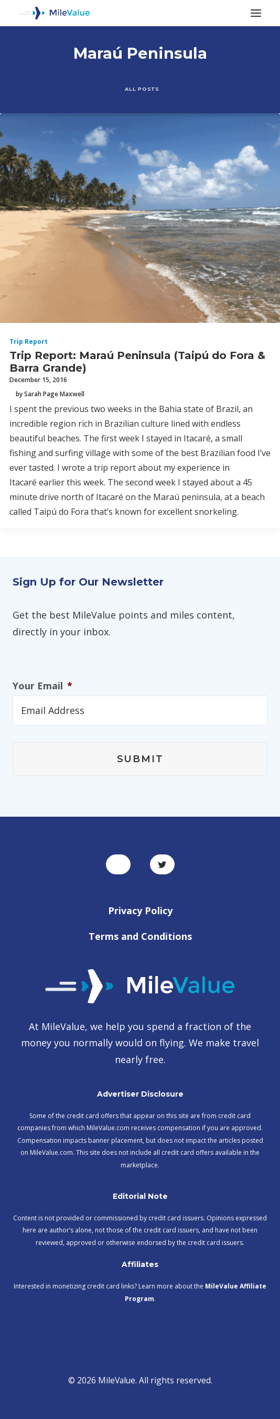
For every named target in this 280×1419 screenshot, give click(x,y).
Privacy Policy (140, 910)
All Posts (142, 88)
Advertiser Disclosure (140, 1094)
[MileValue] (54, 13)
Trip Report (28, 341)
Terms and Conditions (140, 936)
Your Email (42, 686)
